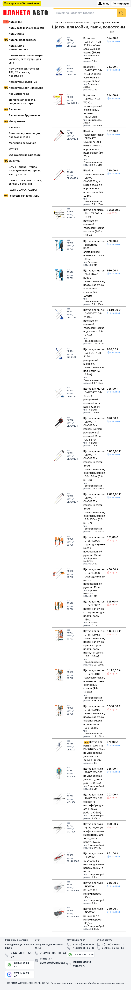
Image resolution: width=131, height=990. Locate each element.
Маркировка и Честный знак (22, 3)
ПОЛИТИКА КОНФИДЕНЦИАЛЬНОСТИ (28, 983)
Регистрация (121, 3)
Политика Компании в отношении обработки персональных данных (87, 983)
